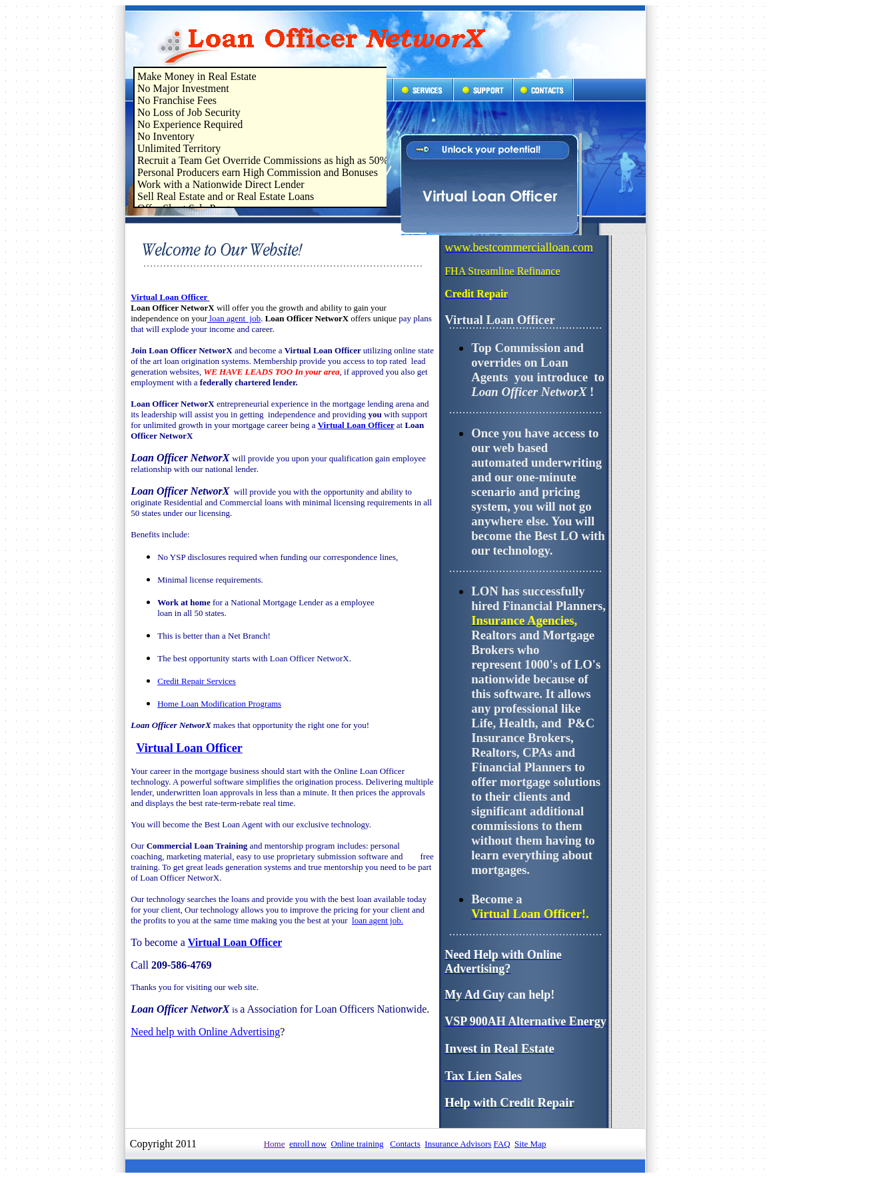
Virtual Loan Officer (170, 297)
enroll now (308, 1144)
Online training (357, 1144)
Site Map (530, 1144)
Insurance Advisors (458, 1144)
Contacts (405, 1144)
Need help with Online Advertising (205, 1031)
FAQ (502, 1144)
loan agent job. (377, 920)
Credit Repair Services (196, 681)
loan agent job (234, 318)
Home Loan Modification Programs (219, 704)
